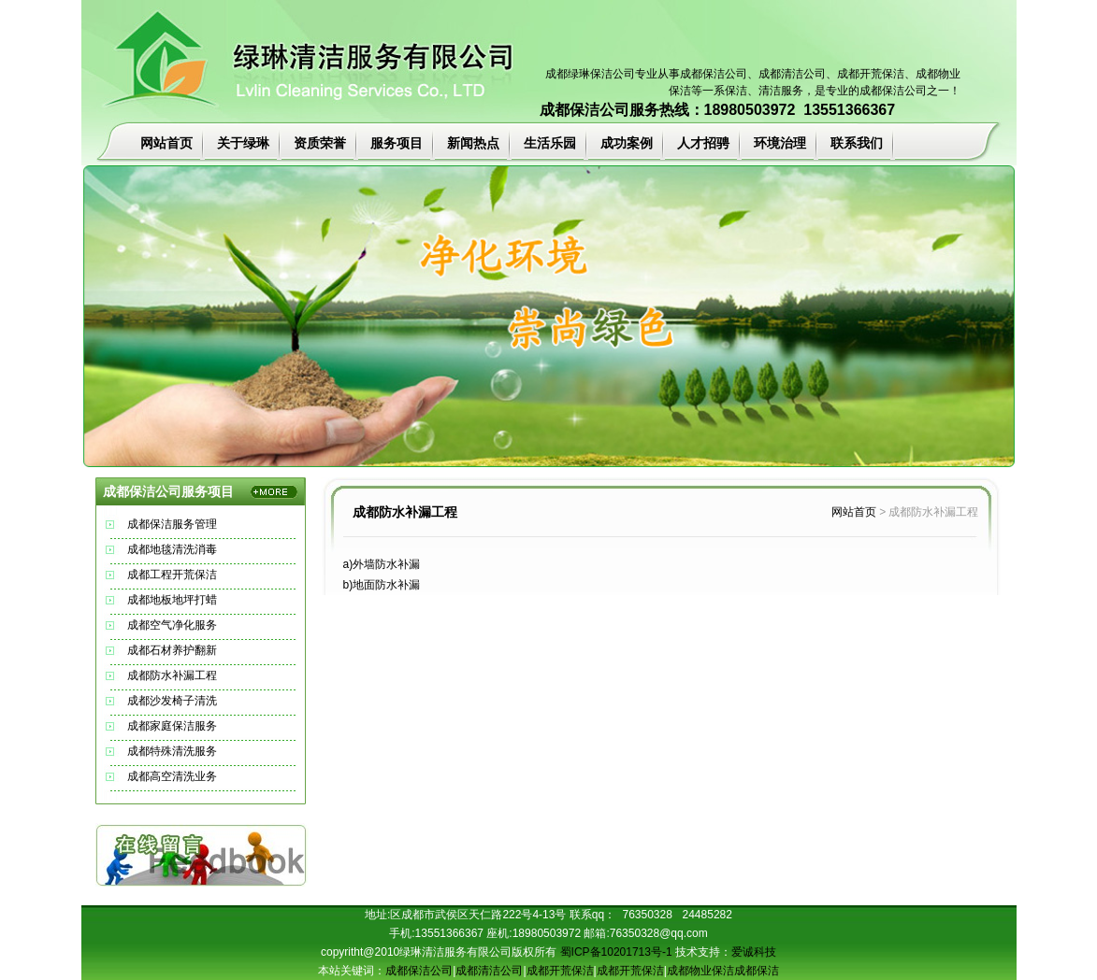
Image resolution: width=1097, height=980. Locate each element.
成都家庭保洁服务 (172, 725)
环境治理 (780, 142)
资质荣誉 (320, 142)
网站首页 (166, 142)
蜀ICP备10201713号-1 (616, 952)
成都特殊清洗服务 (172, 751)
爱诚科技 (753, 952)
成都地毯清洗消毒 (172, 549)
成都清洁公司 (792, 73)
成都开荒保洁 (560, 970)
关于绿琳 (243, 142)
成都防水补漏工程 (172, 675)
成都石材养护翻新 (172, 650)
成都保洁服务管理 (172, 524)
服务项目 (396, 142)
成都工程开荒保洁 (172, 574)
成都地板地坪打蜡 (172, 599)
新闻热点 (473, 142)
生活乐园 (550, 142)
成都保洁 (756, 970)
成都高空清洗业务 (172, 776)
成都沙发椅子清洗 (172, 700)
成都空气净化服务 (172, 625)
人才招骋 (703, 142)
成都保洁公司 (713, 73)
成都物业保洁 (700, 970)
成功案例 (626, 142)
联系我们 (856, 142)
